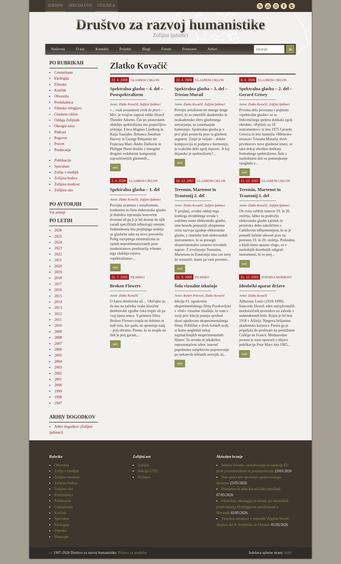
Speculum (61, 166)
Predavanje (62, 150)
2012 (58, 314)
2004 (58, 361)
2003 (58, 367)
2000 (58, 385)
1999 (58, 391)
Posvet (59, 144)
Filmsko (60, 84)
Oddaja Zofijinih (66, 120)
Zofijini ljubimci (150, 104)
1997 (58, 403)
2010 (58, 325)
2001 (58, 379)
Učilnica (106, 5)
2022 (58, 254)
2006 (58, 349)
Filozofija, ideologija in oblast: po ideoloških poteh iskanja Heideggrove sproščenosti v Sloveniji (252, 507)
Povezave (189, 49)
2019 (58, 272)
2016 (58, 290)
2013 (58, 308)
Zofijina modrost (67, 184)
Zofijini (55, 5)
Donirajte (61, 537)
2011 (58, 320)
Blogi (146, 49)
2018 (58, 278)
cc (50, 553)
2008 (58, 337)
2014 (58, 302)
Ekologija (61, 78)
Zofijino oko (63, 190)
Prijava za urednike (132, 553)
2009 (58, 332)
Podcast (60, 132)
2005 (58, 355)
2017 (58, 284)
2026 (58, 230)
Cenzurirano (63, 72)
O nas (80, 49)
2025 (58, 236)
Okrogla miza (64, 126)
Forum (166, 49)
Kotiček (60, 90)
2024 (58, 242)
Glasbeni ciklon (66, 114)
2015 (58, 296)
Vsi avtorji (57, 212)
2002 (58, 373)
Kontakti (101, 49)
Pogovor (60, 138)
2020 (58, 266)
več (115, 167)
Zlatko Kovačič (128, 104)
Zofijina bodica (65, 178)
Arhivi (212, 49)
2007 (58, 344)
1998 (58, 397)
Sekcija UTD (80, 5)
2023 (58, 248)
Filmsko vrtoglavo (68, 108)
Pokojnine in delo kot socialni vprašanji (251, 489)
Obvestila (61, 96)
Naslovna (58, 49)
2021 (58, 260)
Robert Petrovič (193, 295)
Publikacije (62, 160)
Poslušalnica (63, 102)
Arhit (288, 553)
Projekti (125, 49)
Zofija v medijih (66, 172)
